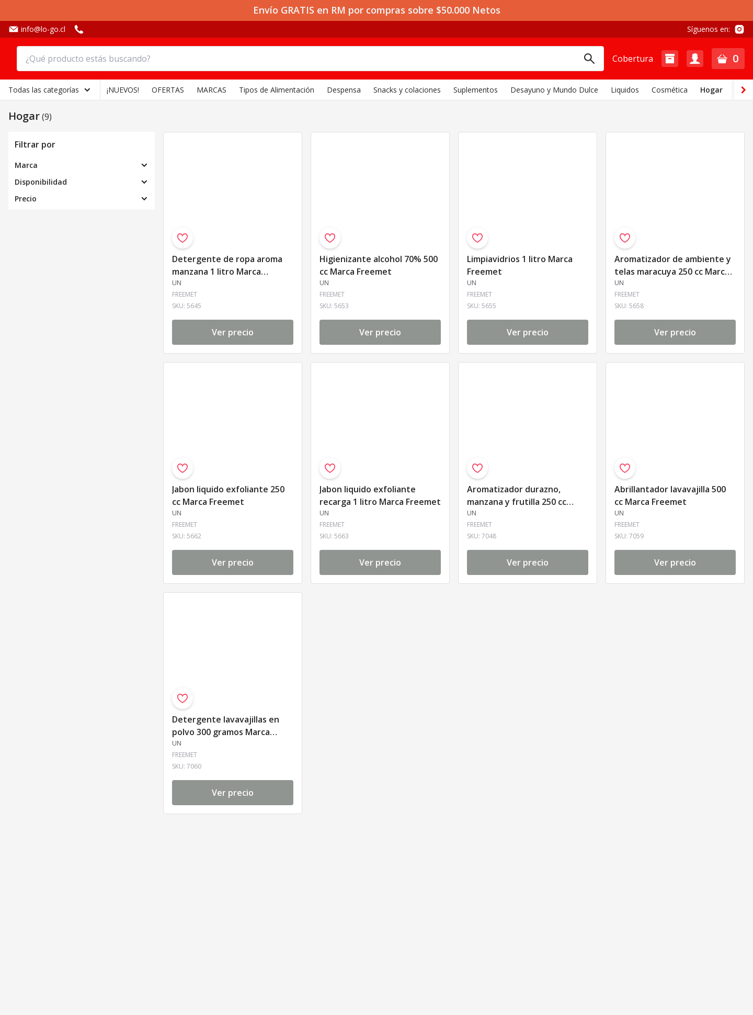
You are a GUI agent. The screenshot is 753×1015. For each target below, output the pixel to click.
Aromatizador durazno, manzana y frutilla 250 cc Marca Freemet (516, 496)
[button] (669, 58)
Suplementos (475, 90)
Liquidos (625, 90)
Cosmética (670, 90)
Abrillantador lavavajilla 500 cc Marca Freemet (670, 495)
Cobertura (632, 58)
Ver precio (233, 332)
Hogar (711, 90)
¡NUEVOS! (123, 90)
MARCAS (211, 90)
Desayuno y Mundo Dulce (554, 90)
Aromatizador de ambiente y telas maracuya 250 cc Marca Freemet (672, 266)
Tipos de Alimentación (276, 90)
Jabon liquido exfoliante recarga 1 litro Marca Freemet (380, 495)
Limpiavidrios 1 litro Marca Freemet (520, 265)
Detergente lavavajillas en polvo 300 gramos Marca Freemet (225, 726)
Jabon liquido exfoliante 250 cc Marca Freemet (228, 495)
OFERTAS (168, 90)
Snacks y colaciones (407, 90)
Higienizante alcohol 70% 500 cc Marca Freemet (379, 265)
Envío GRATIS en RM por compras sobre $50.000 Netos (376, 10)
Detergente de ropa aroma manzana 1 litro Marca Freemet (227, 266)
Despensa (344, 90)
